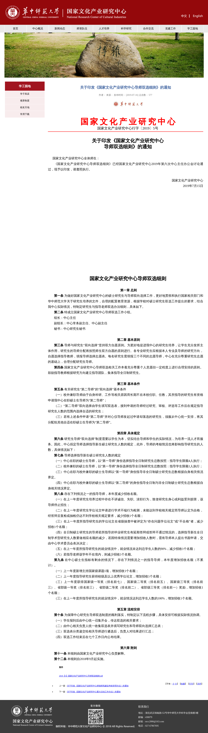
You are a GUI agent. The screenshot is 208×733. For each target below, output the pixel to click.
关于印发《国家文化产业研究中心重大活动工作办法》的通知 (94, 692)
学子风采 (24, 94)
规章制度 (24, 100)
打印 (191, 684)
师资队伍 (82, 28)
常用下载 (24, 114)
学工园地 (192, 28)
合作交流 (148, 28)
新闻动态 (60, 28)
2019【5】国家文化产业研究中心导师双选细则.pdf (81, 676)
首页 (15, 28)
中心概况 (37, 28)
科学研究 (126, 28)
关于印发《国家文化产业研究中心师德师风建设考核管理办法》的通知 (98, 686)
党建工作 (170, 28)
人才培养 (104, 28)
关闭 (199, 684)
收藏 (183, 684)
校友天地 (24, 107)
